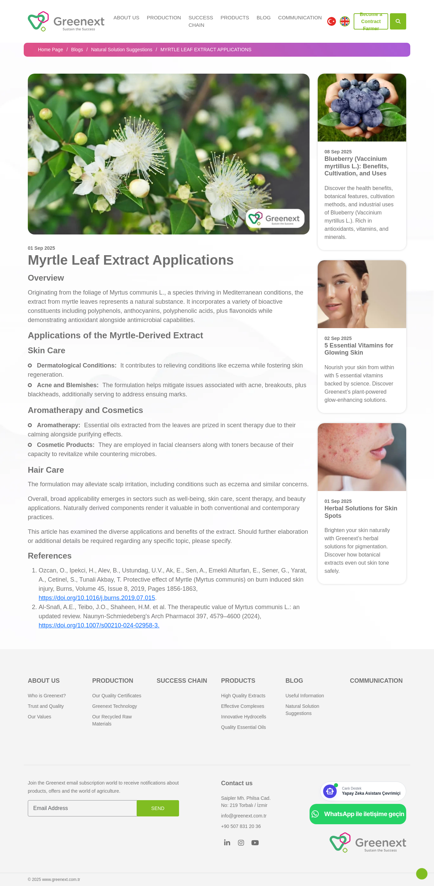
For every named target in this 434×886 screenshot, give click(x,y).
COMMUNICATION (300, 17)
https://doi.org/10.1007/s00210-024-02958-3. (99, 625)
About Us (126, 17)
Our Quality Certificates (116, 695)
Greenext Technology (114, 706)
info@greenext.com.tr (244, 815)
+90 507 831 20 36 (241, 826)
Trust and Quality (46, 706)
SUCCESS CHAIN (201, 21)
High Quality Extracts (243, 695)
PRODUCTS (234, 17)
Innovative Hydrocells (243, 716)
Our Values (39, 716)
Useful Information (304, 695)
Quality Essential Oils (243, 727)
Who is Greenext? (47, 695)
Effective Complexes (242, 706)
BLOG (264, 17)
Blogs (77, 49)
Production (164, 17)
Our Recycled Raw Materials (112, 720)
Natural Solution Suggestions (122, 49)
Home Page (50, 49)
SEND (157, 808)
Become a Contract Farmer (371, 21)
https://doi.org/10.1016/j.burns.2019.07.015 (97, 598)
